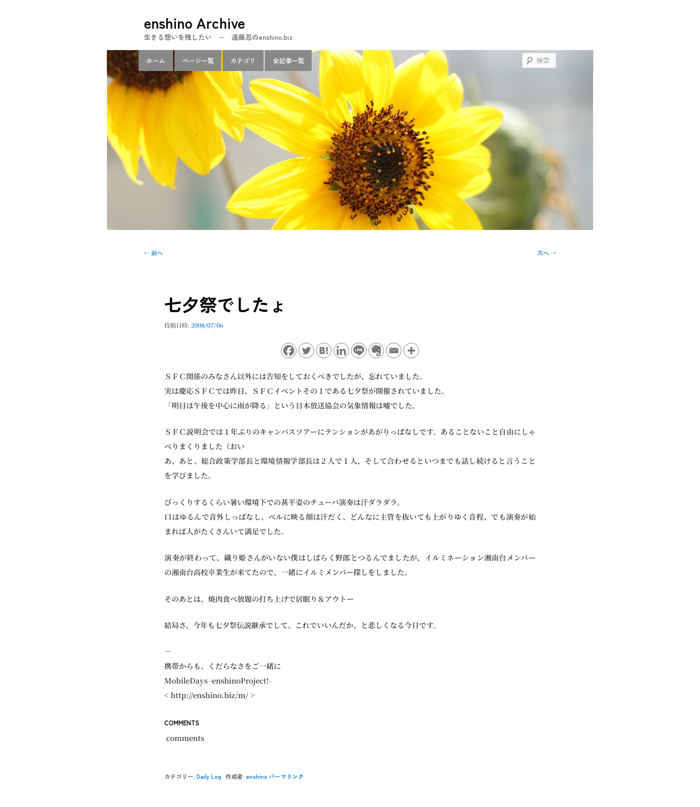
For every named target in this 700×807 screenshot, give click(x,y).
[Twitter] (306, 350)
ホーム (155, 60)
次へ (546, 252)
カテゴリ (243, 60)
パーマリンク (286, 776)
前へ (153, 252)
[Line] (359, 350)
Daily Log (208, 776)
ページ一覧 (198, 60)
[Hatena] (324, 350)
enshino (256, 776)
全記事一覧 (288, 60)
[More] (411, 350)
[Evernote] (376, 350)
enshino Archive (194, 22)
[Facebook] (289, 350)
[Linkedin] (341, 350)
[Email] (394, 350)
